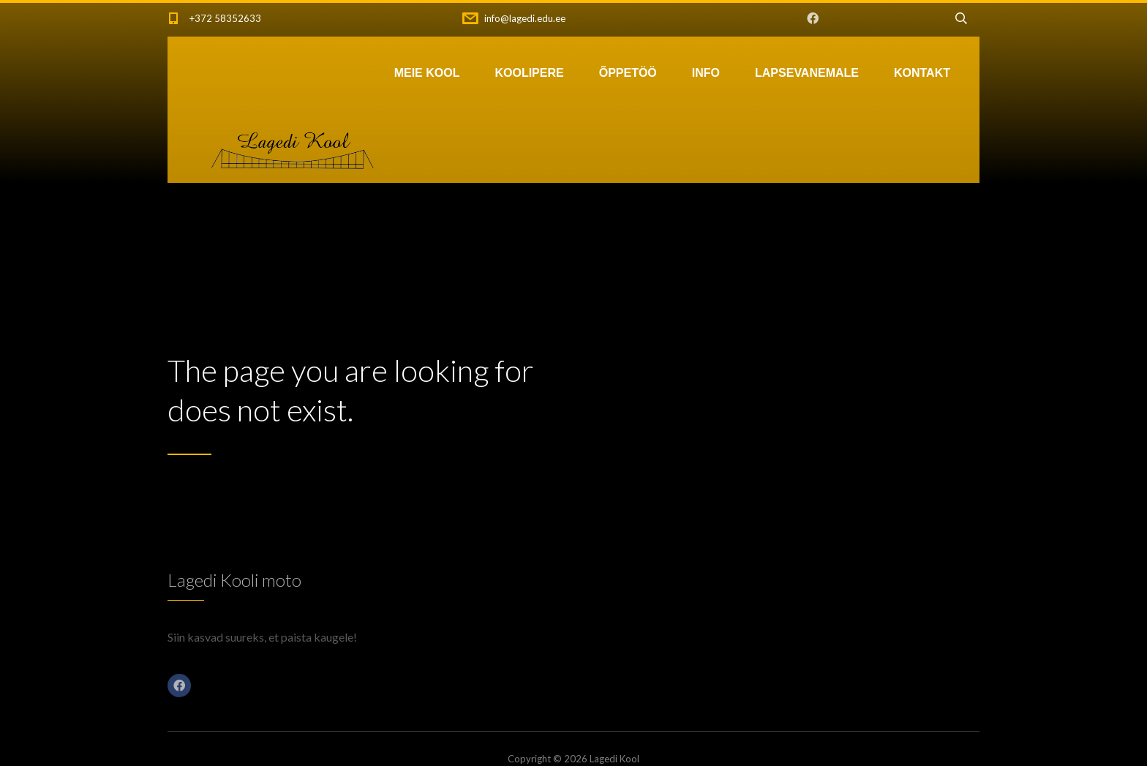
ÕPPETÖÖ (628, 73)
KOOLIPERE (528, 73)
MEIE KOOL (427, 73)
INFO (706, 73)
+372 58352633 (225, 18)
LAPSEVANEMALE (807, 73)
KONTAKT (922, 73)
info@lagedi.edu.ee (524, 18)
